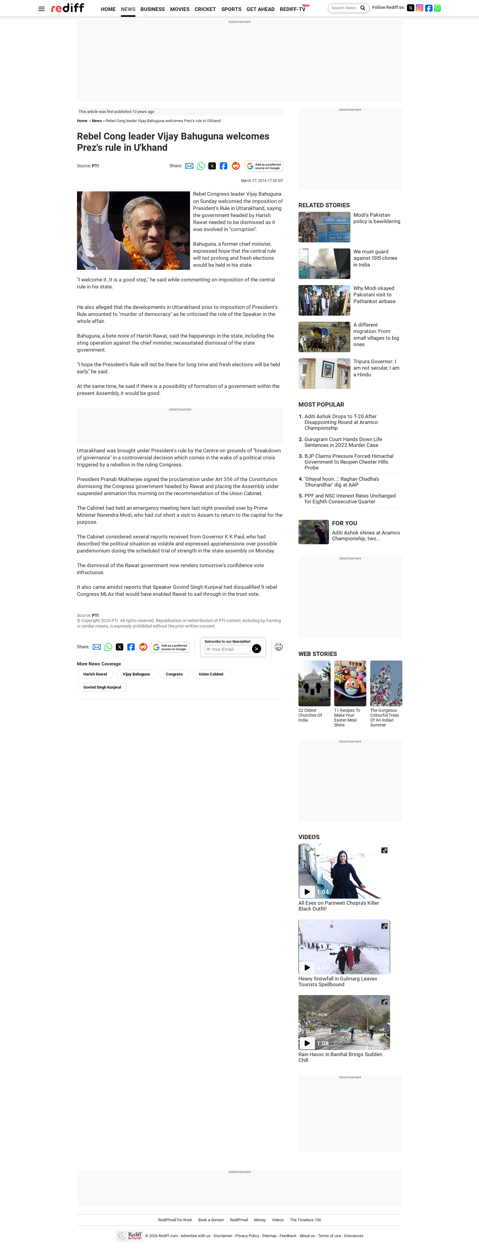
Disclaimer (223, 1235)
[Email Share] (188, 165)
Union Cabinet (211, 674)
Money (260, 1220)
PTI (95, 165)
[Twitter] (410, 8)
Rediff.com (168, 1235)
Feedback (288, 1235)
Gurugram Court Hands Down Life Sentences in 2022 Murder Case (343, 442)
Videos (278, 1220)
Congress (174, 674)
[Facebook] (428, 8)
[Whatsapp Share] (200, 165)
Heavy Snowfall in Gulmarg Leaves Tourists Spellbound (337, 981)
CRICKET (205, 9)
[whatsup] (438, 8)
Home (82, 120)
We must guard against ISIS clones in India (375, 258)
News (97, 120)
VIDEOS (309, 837)
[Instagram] (419, 8)
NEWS (128, 9)
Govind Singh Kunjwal (102, 687)
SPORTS (231, 9)
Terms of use (329, 1235)
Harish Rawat (95, 674)
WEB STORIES (317, 653)
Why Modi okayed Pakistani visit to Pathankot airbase (374, 294)
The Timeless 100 (305, 1220)
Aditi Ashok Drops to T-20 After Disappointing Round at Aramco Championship (341, 422)
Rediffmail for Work (175, 1220)
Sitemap (269, 1235)
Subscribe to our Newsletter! (227, 641)
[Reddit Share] (234, 165)
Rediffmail (239, 1220)
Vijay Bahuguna (136, 674)
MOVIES (179, 9)
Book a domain (211, 1220)
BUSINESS (153, 9)
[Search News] (361, 8)
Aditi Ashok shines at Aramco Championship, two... (366, 535)
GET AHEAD (261, 9)
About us (307, 1235)
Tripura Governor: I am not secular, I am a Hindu (376, 368)
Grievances (354, 1235)
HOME (108, 9)
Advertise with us (195, 1235)
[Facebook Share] (223, 165)
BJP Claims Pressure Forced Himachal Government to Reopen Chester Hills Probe (349, 462)
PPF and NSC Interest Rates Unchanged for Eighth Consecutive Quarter (350, 499)
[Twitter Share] (211, 165)
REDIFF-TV (292, 9)
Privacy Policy (247, 1235)
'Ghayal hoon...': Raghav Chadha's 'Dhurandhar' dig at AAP (342, 482)
